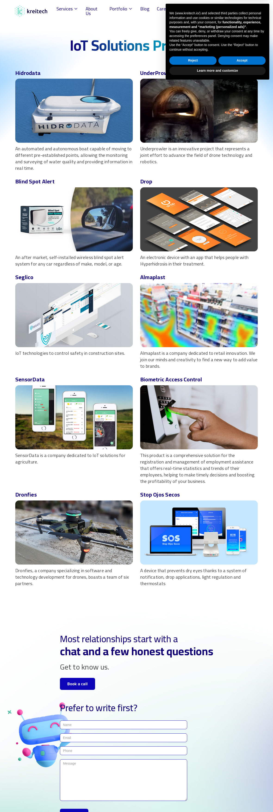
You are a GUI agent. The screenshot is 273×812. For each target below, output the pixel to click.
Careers (164, 8)
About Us (91, 11)
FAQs (184, 8)
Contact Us (205, 11)
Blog (144, 8)
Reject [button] (193, 789)
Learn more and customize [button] (217, 799)
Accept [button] (242, 789)
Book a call (77, 684)
